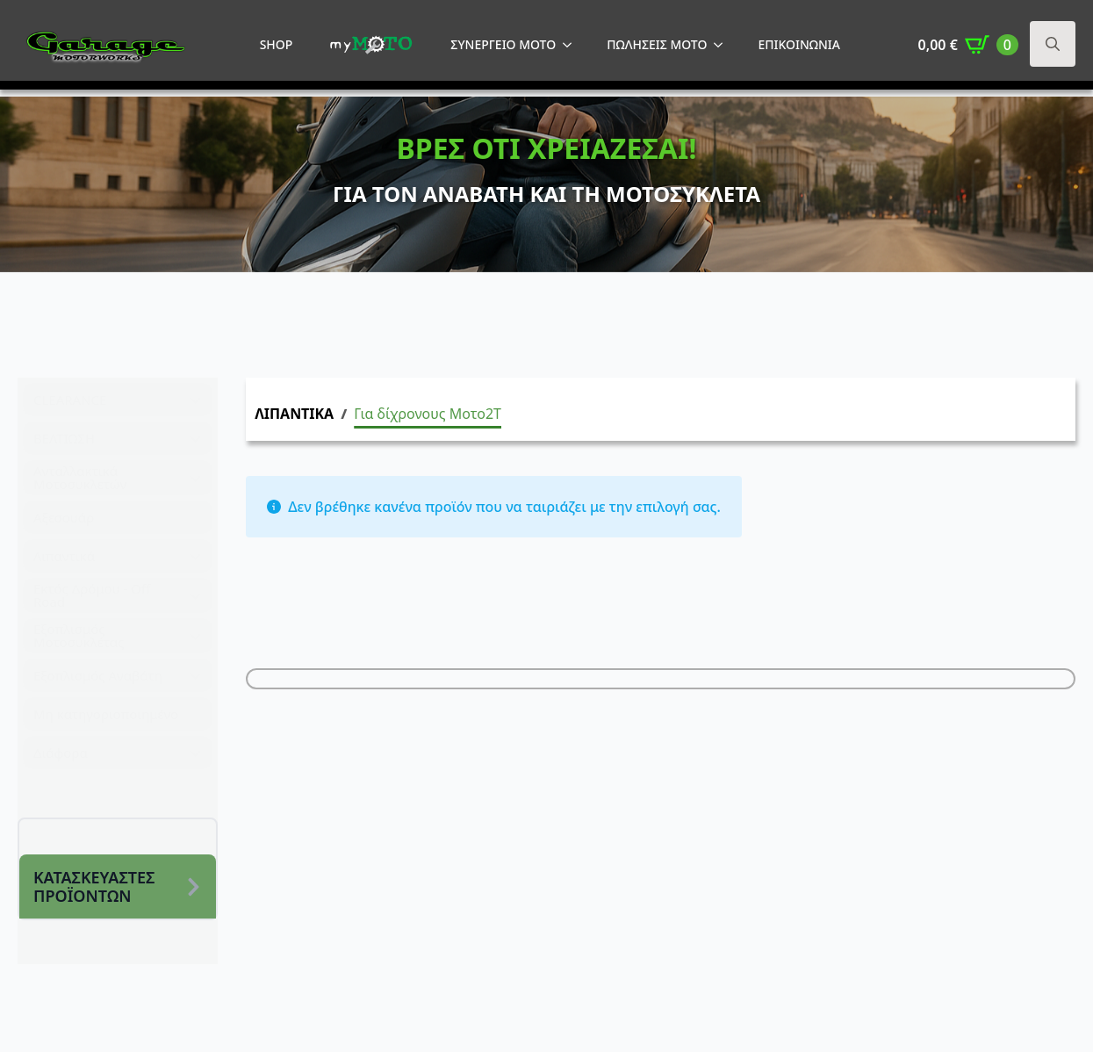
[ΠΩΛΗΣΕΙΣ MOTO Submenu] (723, 44)
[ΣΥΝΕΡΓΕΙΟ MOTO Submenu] (572, 44)
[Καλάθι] (968, 44)
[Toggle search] (1052, 44)
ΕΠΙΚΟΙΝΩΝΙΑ (799, 44)
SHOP (276, 44)
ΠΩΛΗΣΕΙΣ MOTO (657, 44)
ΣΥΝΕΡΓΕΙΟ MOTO (503, 44)
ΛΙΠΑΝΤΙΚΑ (294, 413)
